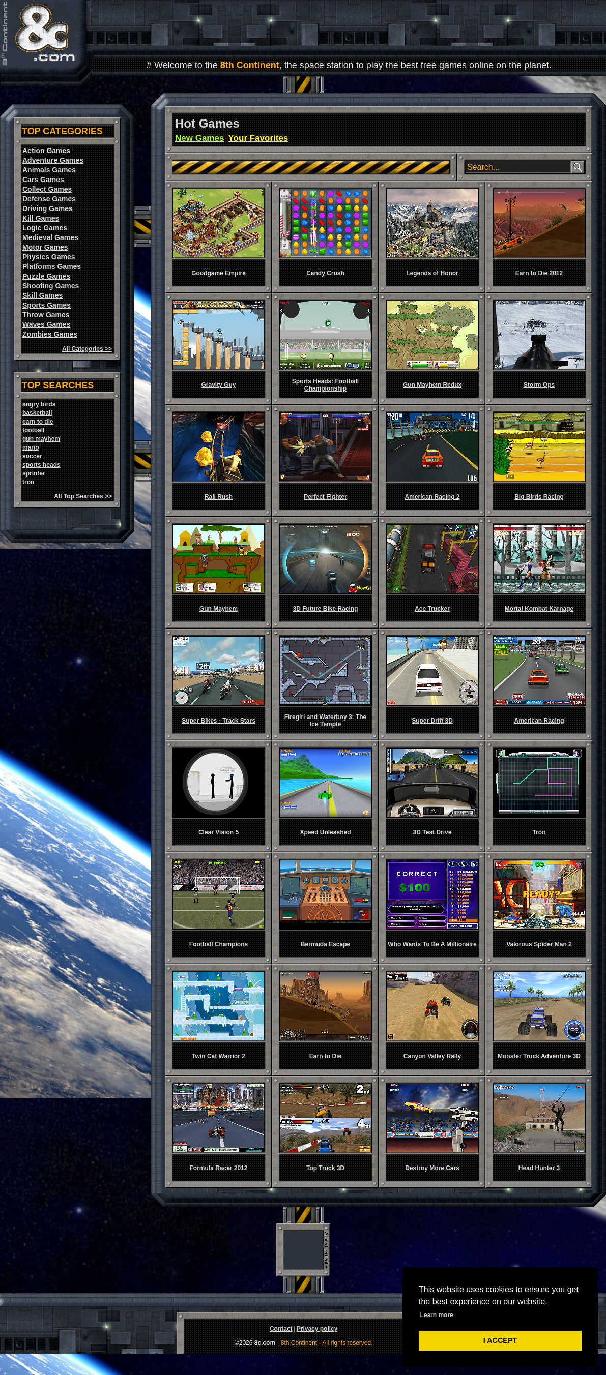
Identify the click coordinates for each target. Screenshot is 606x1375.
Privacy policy (317, 1328)
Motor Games (45, 247)
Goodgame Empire (218, 273)
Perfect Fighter (325, 496)
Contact (281, 1328)
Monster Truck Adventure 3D (539, 1056)
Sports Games (46, 305)
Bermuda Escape (325, 944)
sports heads (41, 464)
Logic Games (44, 228)
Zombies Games (49, 334)
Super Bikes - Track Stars (218, 720)
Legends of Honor (432, 273)
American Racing (539, 720)
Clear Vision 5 (218, 832)
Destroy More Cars (432, 1168)
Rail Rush (219, 496)
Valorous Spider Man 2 (539, 944)
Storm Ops (539, 384)
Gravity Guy (218, 384)
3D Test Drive (432, 832)
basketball (37, 412)
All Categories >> (87, 348)
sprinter (33, 473)
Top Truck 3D (325, 1168)
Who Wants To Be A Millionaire (432, 944)
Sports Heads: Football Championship (325, 385)
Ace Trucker (432, 608)
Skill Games (42, 295)
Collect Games (47, 189)
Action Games (46, 150)
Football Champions (218, 944)
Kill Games (40, 218)
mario (30, 447)
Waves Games (46, 324)
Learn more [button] (436, 1315)
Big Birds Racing (539, 496)
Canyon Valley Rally (432, 1056)
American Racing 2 (432, 496)
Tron (539, 832)
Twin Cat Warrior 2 (218, 1056)
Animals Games (49, 170)
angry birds (38, 404)
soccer (32, 456)
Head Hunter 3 (539, 1168)
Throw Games (46, 315)
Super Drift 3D (432, 720)
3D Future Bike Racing (325, 608)
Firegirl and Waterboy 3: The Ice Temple (325, 720)
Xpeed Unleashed (325, 832)
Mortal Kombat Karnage (539, 608)
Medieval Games (50, 237)
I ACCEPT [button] (500, 1340)
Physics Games (48, 257)
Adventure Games (52, 160)
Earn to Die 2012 (539, 273)
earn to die (37, 421)
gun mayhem (41, 438)
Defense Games (49, 199)
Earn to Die (325, 1056)
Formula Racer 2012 (218, 1168)
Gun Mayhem (218, 608)
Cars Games (43, 179)
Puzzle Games (46, 276)
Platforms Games (51, 266)
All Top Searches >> (83, 496)
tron (28, 482)
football (33, 430)
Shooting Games (50, 286)
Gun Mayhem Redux (432, 384)
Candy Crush (325, 273)
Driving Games (47, 208)
